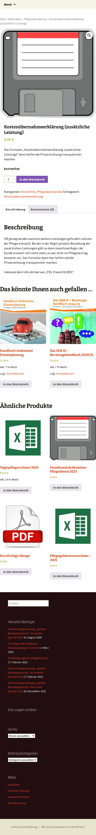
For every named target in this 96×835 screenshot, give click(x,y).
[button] (89, 35)
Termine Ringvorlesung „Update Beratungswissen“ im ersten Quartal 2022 (27, 687)
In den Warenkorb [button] (15, 384)
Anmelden (14, 784)
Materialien (15, 19)
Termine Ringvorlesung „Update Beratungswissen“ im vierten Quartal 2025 (27, 633)
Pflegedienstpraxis (35, 19)
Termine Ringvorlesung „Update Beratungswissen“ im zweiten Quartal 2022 (27, 672)
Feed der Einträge (18, 791)
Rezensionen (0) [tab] (42, 209)
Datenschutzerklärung (24, 827)
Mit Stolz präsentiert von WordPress (63, 827)
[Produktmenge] (10, 179)
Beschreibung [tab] (15, 209)
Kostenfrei (28, 192)
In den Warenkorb (32, 179)
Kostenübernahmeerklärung (23, 196)
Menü (8, 4)
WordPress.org (17, 803)
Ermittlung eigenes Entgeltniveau (27, 658)
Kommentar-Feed (18, 797)
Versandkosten (15, 373)
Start (3, 19)
